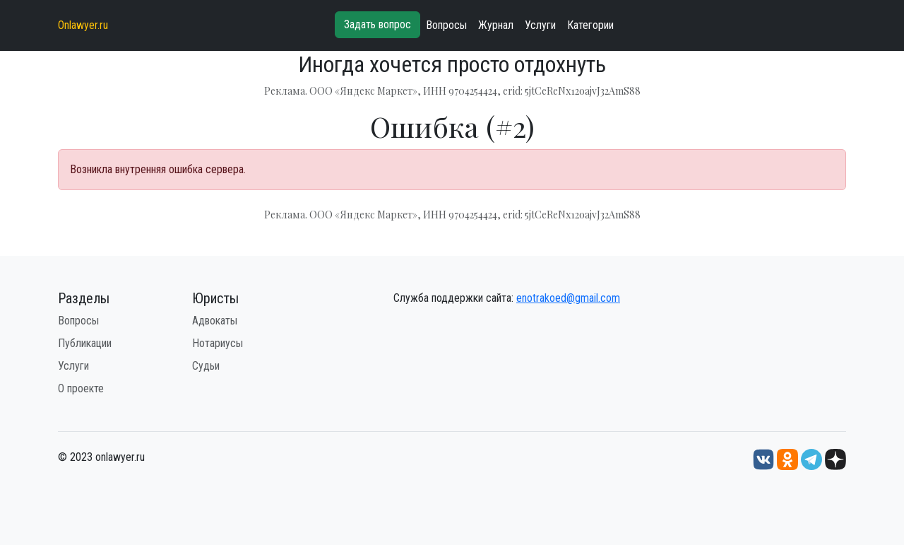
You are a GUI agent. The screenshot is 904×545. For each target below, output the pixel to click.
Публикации (85, 343)
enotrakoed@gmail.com (568, 298)
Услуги (540, 25)
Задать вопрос (377, 24)
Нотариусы (217, 343)
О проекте (81, 388)
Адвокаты (214, 320)
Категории (590, 25)
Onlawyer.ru (83, 25)
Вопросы (446, 25)
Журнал (495, 25)
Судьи (206, 366)
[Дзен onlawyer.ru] (835, 459)
